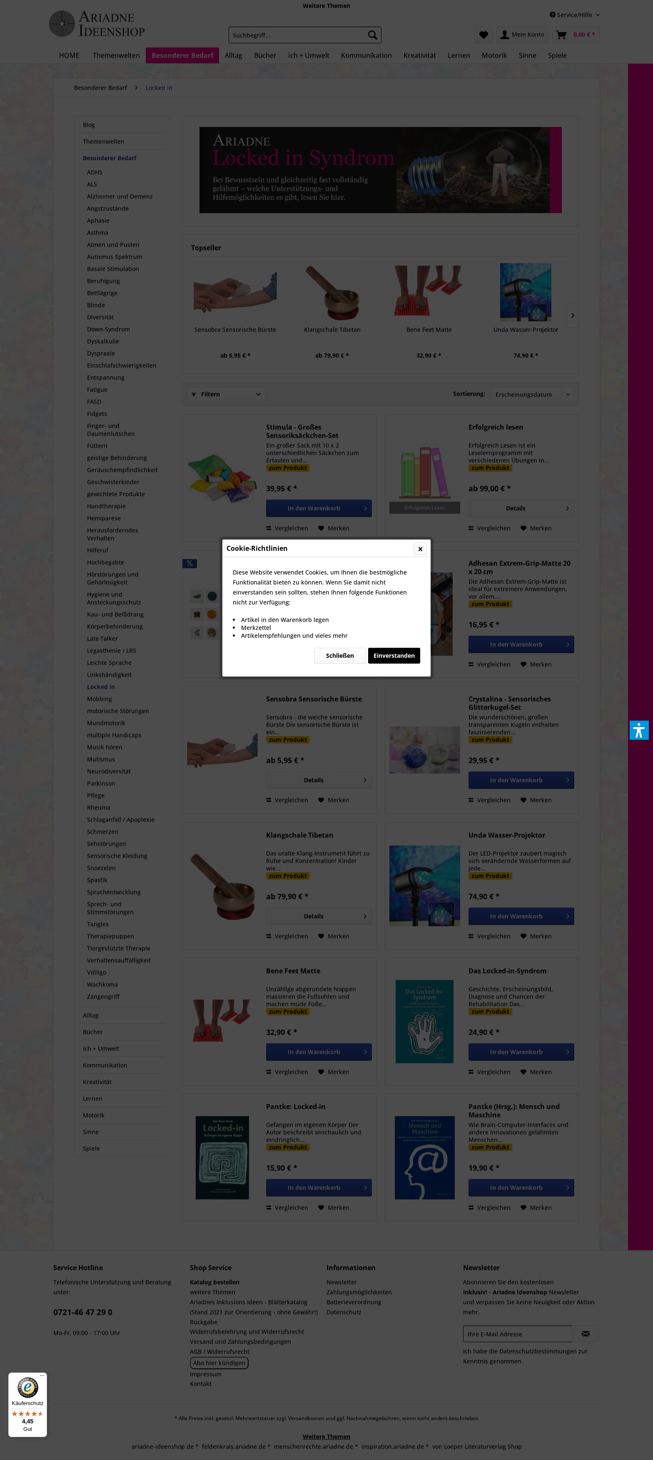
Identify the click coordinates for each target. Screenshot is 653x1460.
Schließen (340, 197)
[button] (639, 730)
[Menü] (42, 1378)
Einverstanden (394, 197)
